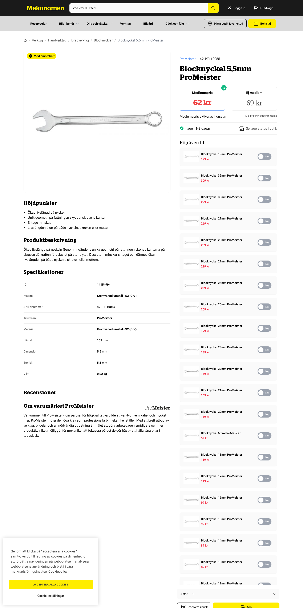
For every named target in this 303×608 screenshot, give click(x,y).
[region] (50, 571)
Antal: (184, 594)
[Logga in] (234, 8)
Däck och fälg (177, 23)
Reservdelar (41, 23)
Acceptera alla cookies (50, 584)
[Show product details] (227, 156)
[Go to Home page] (45, 8)
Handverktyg (57, 40)
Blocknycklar (103, 40)
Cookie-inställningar (50, 595)
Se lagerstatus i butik (258, 128)
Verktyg (128, 23)
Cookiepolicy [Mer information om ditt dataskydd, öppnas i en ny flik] (57, 571)
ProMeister (187, 59)
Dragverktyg (80, 40)
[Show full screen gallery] (97, 121)
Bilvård (151, 23)
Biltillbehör (69, 23)
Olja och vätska (100, 23)
